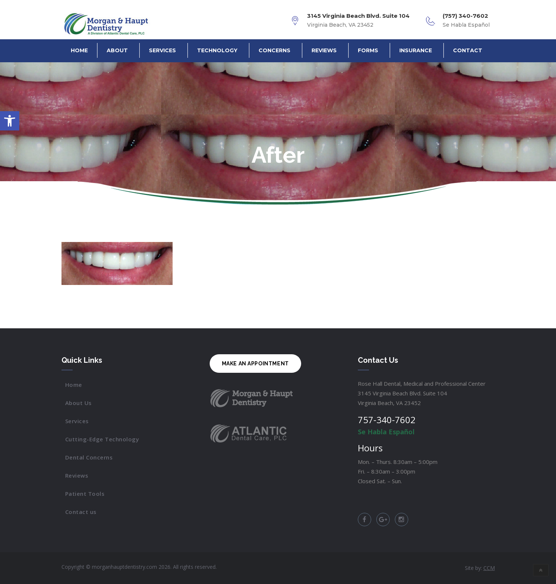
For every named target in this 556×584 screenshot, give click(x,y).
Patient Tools (85, 493)
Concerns (274, 50)
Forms (368, 50)
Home (79, 50)
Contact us (81, 511)
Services (162, 50)
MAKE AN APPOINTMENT (255, 363)
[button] (9, 120)
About (117, 50)
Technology (217, 50)
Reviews (324, 50)
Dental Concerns (89, 457)
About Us (78, 403)
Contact (467, 50)
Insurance (415, 50)
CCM (489, 567)
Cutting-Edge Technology (102, 439)
